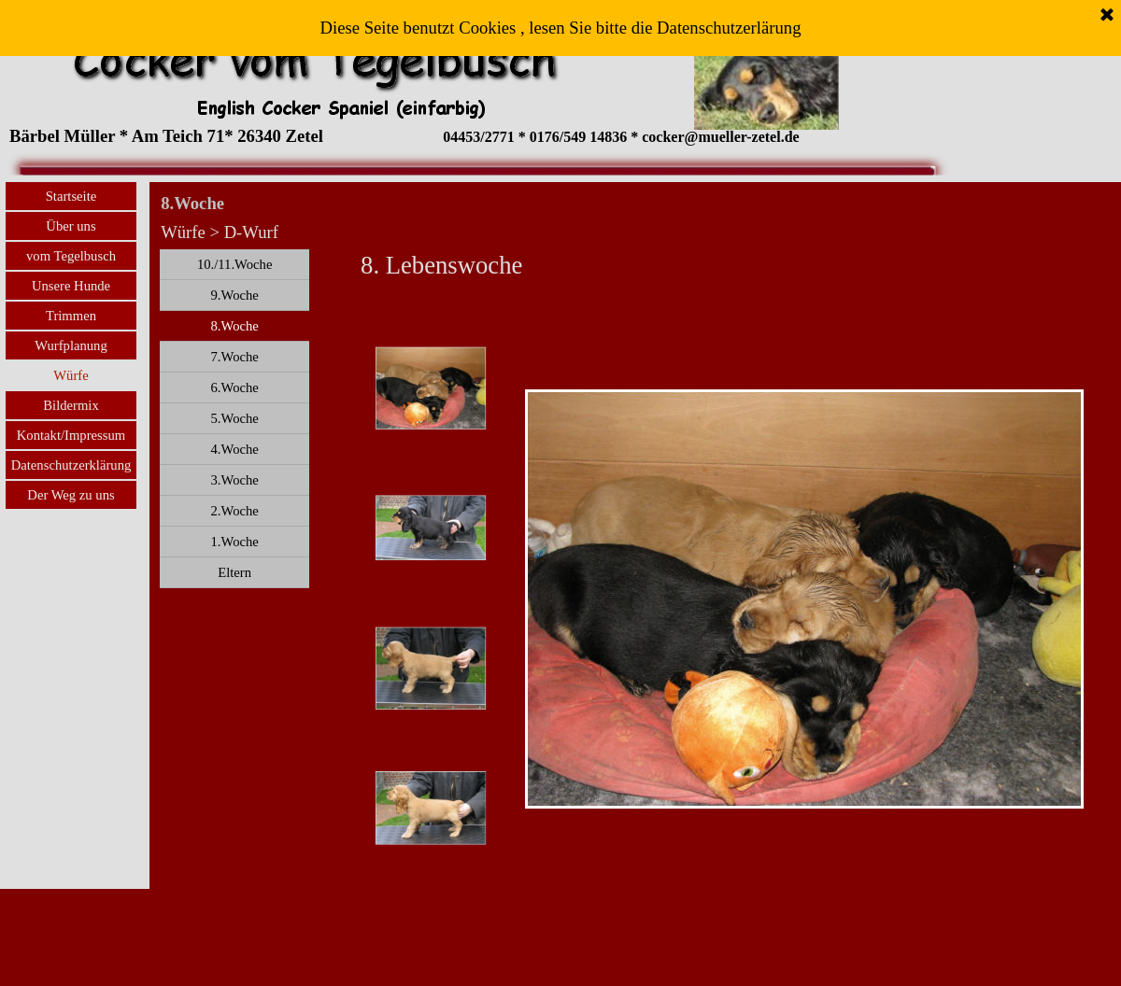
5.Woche (234, 418)
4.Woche (234, 449)
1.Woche (234, 541)
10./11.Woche (235, 264)
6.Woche (234, 387)
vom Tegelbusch (71, 255)
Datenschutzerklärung (71, 465)
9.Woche (234, 295)
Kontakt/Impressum (71, 435)
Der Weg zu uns (70, 494)
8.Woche (234, 325)
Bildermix (70, 405)
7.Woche (234, 356)
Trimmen (71, 315)
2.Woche (234, 510)
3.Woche (234, 479)
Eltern (234, 572)
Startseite (71, 196)
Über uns (70, 225)
